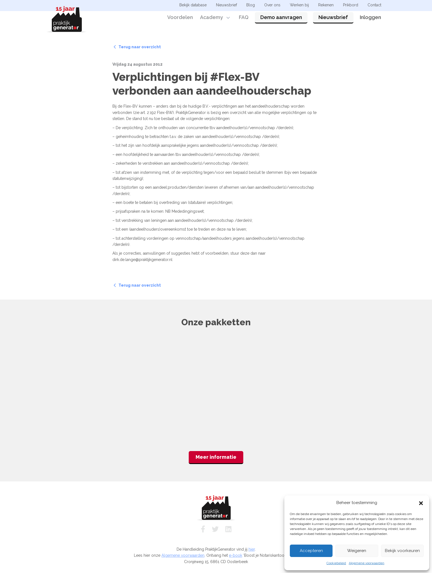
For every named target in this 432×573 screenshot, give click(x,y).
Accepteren (311, 550)
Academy (211, 20)
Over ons (272, 5)
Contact (374, 5)
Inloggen (370, 20)
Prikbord (350, 5)
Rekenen (326, 5)
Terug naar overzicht (137, 47)
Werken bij (299, 5)
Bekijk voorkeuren (402, 550)
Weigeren (356, 550)
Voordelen (180, 20)
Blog (250, 5)
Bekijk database (193, 5)
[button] (421, 502)
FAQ (244, 20)
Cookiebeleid (336, 563)
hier (252, 549)
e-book (235, 555)
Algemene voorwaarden (366, 563)
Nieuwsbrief (333, 20)
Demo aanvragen (281, 20)
